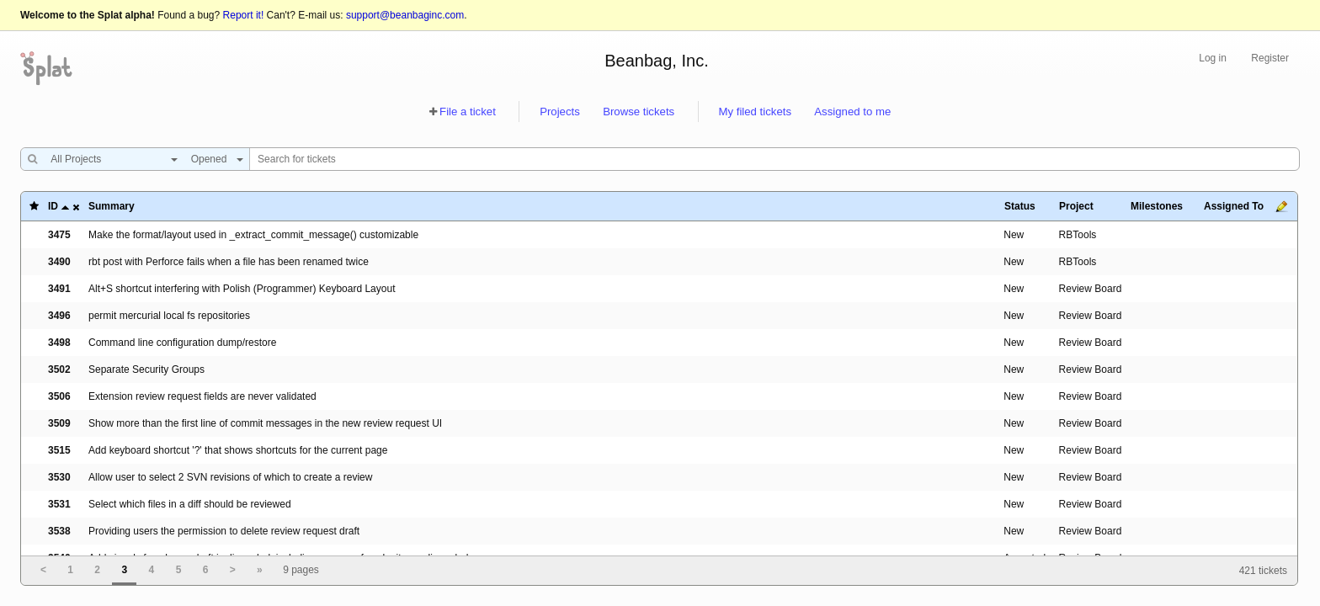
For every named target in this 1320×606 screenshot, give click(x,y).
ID (53, 206)
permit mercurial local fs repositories (169, 316)
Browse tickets (638, 111)
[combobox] (109, 159)
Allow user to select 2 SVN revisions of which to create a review (230, 477)
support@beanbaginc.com (405, 15)
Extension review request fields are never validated (202, 396)
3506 (59, 396)
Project (1076, 206)
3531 (59, 504)
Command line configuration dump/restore (182, 343)
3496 (59, 316)
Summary (111, 206)
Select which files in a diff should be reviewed (189, 504)
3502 (59, 369)
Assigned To (1234, 206)
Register (1270, 58)
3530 (59, 477)
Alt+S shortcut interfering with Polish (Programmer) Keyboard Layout (242, 289)
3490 (59, 262)
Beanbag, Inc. (656, 60)
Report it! (243, 15)
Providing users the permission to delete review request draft (223, 531)
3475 (59, 235)
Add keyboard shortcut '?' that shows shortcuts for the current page (237, 450)
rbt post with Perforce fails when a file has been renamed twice (228, 262)
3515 (59, 450)
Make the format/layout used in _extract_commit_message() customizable (253, 235)
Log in (1213, 58)
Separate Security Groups (146, 369)
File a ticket (467, 111)
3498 (59, 343)
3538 (59, 531)
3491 (59, 289)
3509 (59, 423)
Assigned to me (852, 111)
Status (1019, 206)
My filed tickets (755, 111)
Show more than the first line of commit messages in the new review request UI (265, 423)
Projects (560, 111)
